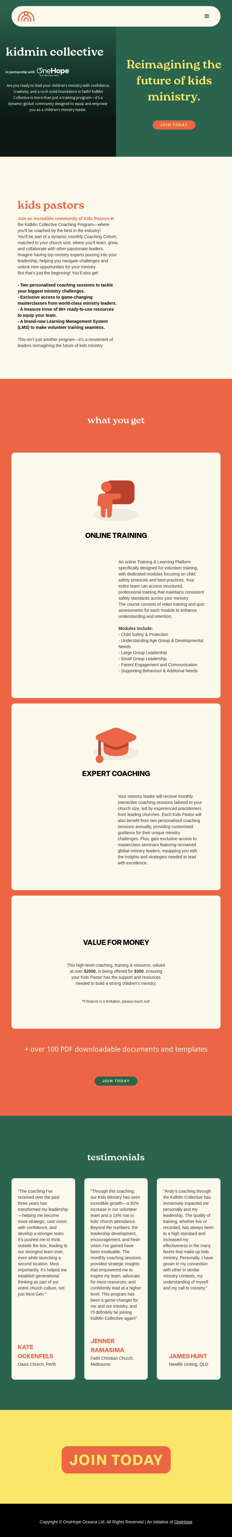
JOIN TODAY (174, 125)
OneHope (183, 1521)
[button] (207, 16)
